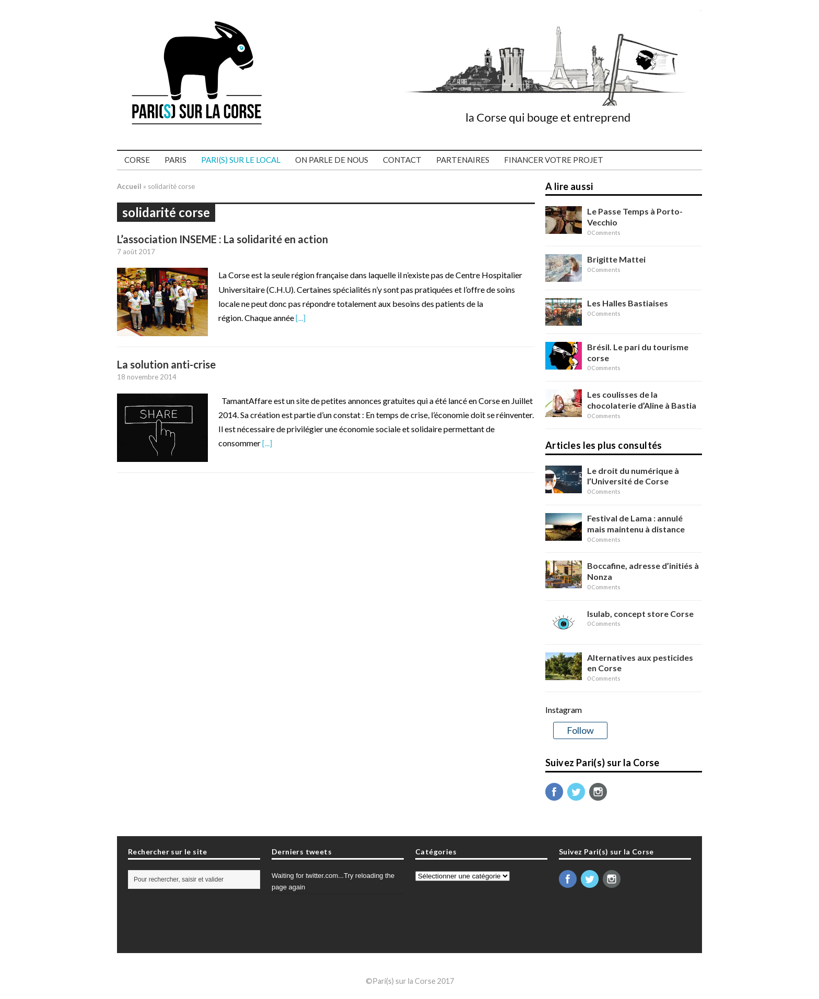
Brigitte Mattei (616, 259)
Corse (137, 159)
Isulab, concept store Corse (640, 614)
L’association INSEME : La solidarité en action (222, 239)
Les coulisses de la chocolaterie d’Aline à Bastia (641, 399)
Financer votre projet (553, 159)
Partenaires (462, 159)
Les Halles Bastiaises (627, 303)
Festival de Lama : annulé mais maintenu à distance (636, 523)
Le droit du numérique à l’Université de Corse (633, 476)
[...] (301, 318)
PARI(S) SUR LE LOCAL (240, 159)
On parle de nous (331, 159)
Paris (175, 159)
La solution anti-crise (166, 364)
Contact (402, 159)
